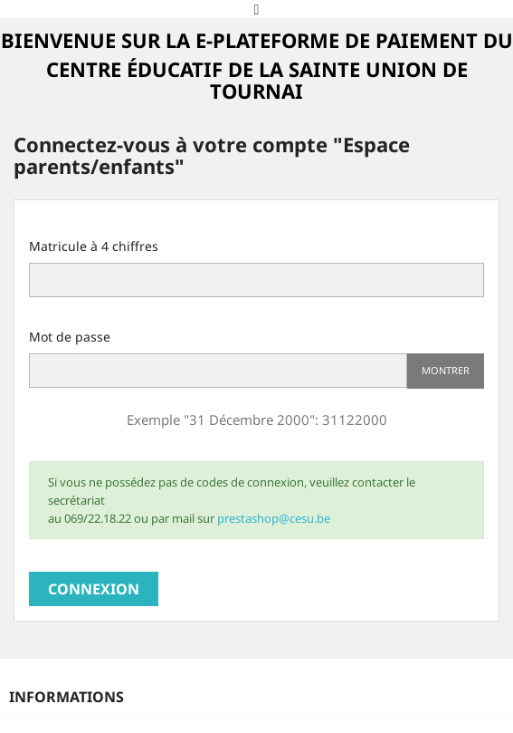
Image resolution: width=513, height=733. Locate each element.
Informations (66, 697)
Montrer (446, 370)
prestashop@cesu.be (273, 518)
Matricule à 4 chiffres (93, 246)
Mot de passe (69, 336)
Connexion (93, 589)
